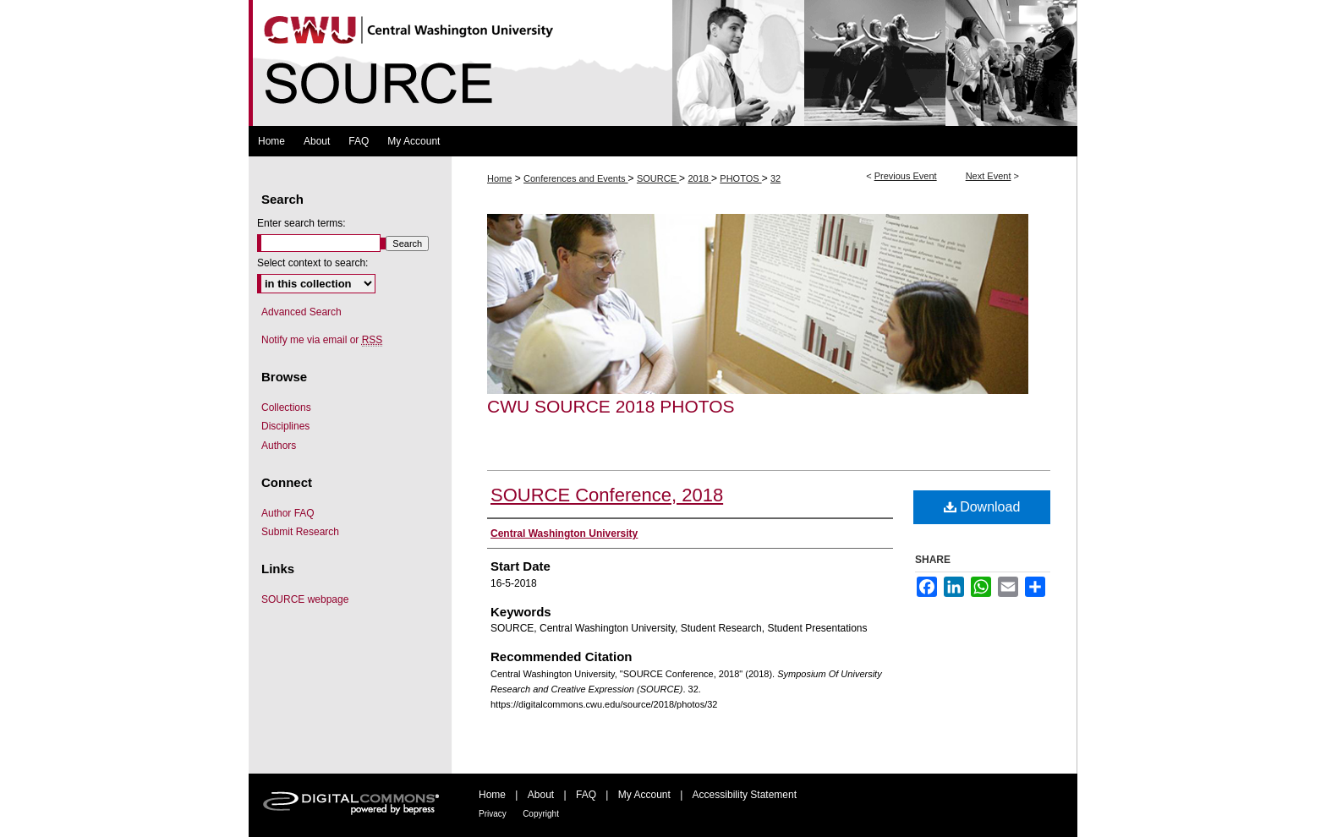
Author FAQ (288, 513)
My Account (644, 795)
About (541, 795)
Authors (278, 445)
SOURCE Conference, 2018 (606, 495)
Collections (286, 407)
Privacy (493, 813)
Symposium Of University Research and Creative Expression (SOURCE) (663, 63)
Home (499, 178)
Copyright (541, 813)
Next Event (988, 176)
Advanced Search (301, 312)
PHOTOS (740, 178)
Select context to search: (312, 263)
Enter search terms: (301, 223)
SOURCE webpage (304, 599)
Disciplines (285, 426)
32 (775, 178)
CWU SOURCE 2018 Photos (611, 406)
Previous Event (905, 176)
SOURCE (658, 178)
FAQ (586, 795)
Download (982, 507)
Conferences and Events (575, 178)
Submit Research (300, 532)
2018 (699, 178)
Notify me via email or (321, 340)
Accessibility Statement (745, 795)
